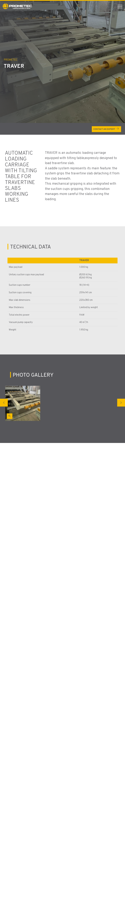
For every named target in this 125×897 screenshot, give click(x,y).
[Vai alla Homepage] (17, 6)
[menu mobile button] (120, 6)
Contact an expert (106, 128)
